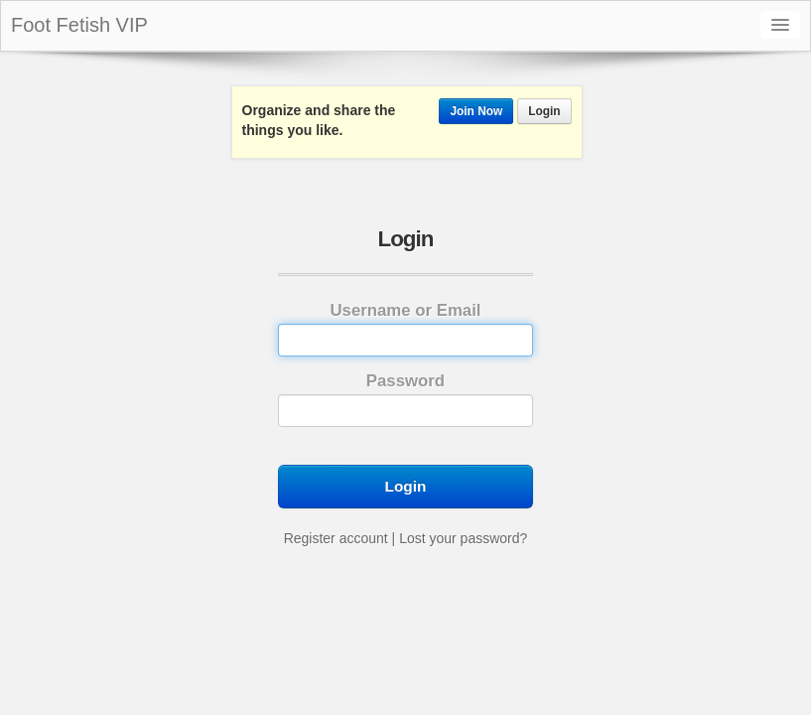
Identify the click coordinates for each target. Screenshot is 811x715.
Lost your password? (463, 538)
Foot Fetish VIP (79, 25)
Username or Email (405, 329)
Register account (336, 538)
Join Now (476, 111)
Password (405, 399)
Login (544, 111)
